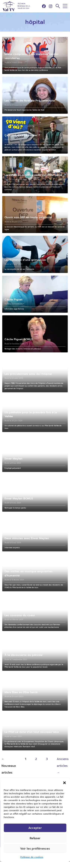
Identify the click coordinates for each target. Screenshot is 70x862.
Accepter (35, 828)
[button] (64, 783)
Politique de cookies (31, 857)
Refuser (35, 838)
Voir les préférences (35, 849)
